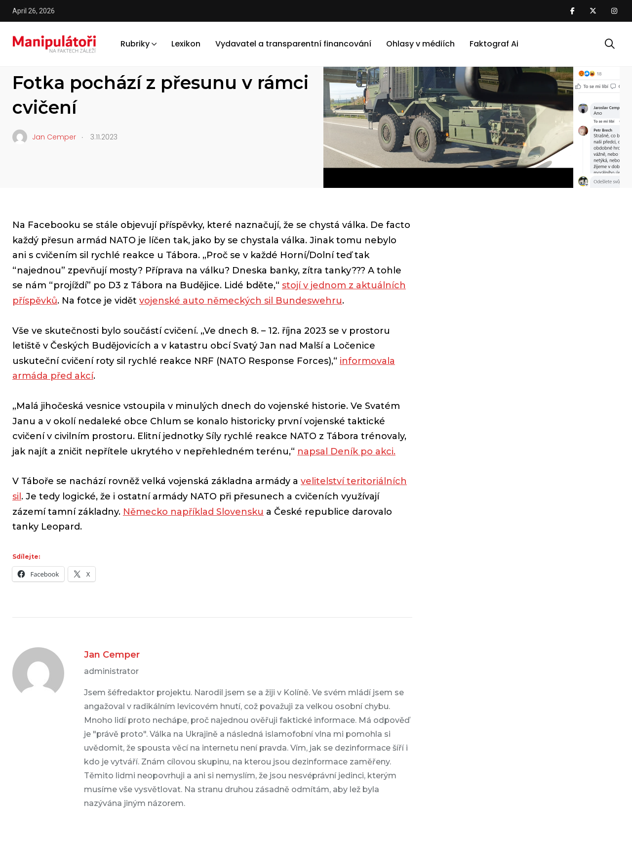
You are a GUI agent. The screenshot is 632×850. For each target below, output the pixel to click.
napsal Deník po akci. (346, 451)
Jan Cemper (112, 654)
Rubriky (135, 43)
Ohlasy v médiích (420, 43)
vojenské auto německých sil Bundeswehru (240, 300)
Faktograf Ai (494, 43)
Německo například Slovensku (193, 511)
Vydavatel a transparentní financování (293, 43)
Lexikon (185, 43)
